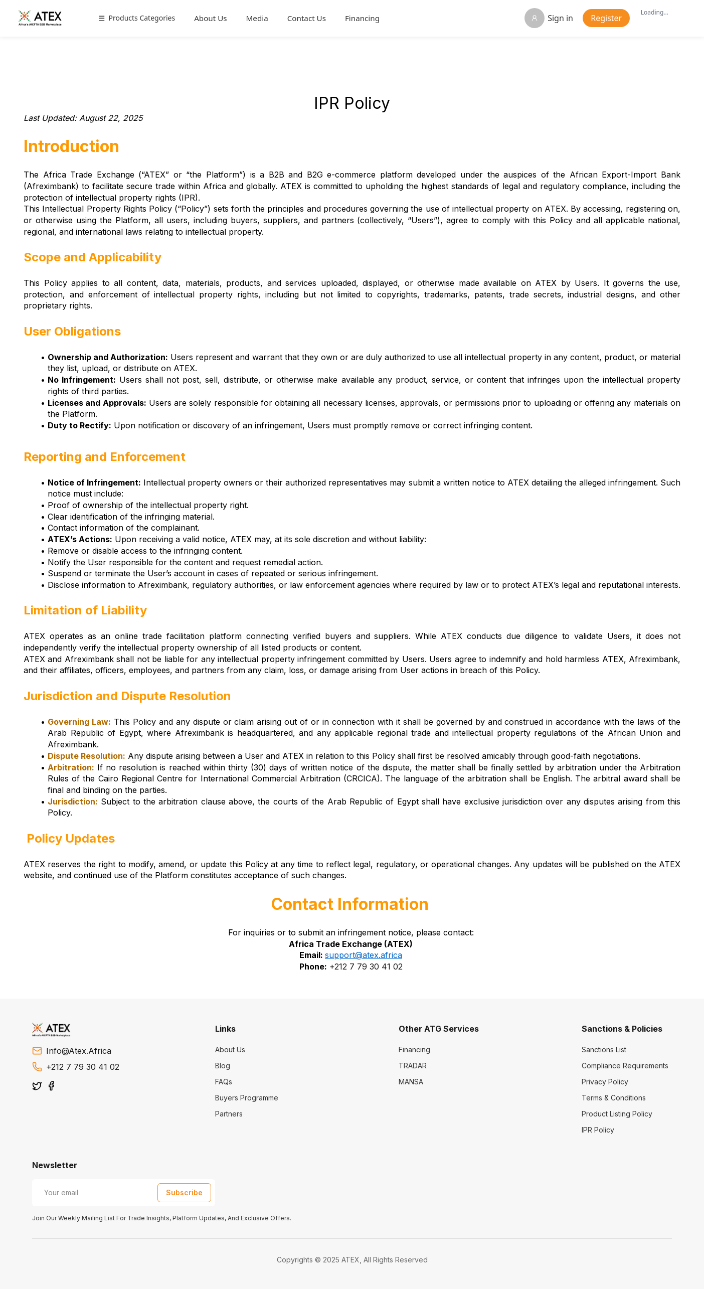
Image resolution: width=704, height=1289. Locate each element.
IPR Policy (598, 1129)
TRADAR (413, 1065)
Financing (367, 18)
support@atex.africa (363, 955)
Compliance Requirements (625, 1065)
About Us (216, 18)
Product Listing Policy (617, 1113)
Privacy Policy (605, 1081)
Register (600, 18)
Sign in (542, 18)
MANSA (411, 1081)
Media (263, 18)
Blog (222, 1065)
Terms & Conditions (614, 1097)
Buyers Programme (246, 1097)
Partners (229, 1113)
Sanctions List (604, 1049)
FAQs (223, 1081)
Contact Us (312, 18)
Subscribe (184, 1192)
